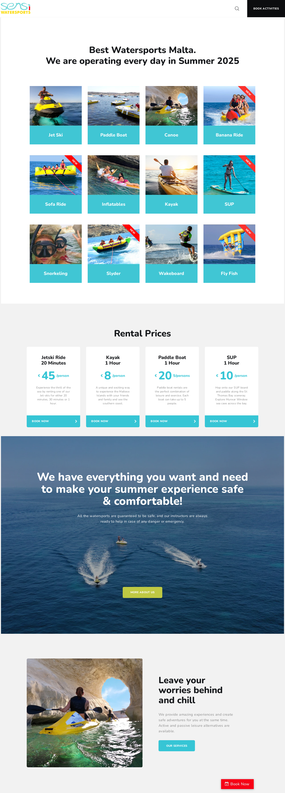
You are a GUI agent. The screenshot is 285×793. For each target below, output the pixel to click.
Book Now (40, 421)
